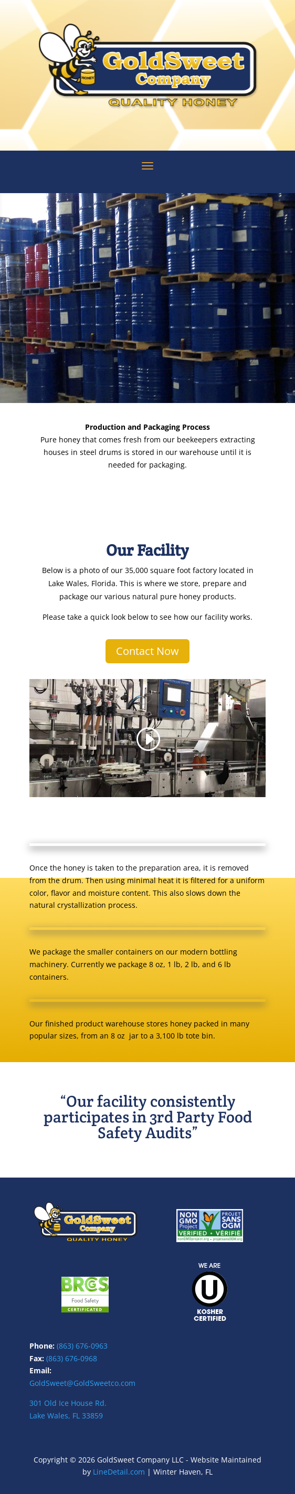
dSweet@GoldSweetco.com (88, 1383)
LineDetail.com (119, 1472)
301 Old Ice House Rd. (68, 1403)
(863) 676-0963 (82, 1346)
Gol (35, 1383)
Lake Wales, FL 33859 (66, 1416)
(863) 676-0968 (71, 1358)
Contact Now (147, 651)
